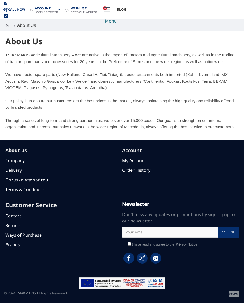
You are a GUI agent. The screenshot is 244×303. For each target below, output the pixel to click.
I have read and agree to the (163, 244)
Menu (111, 21)
